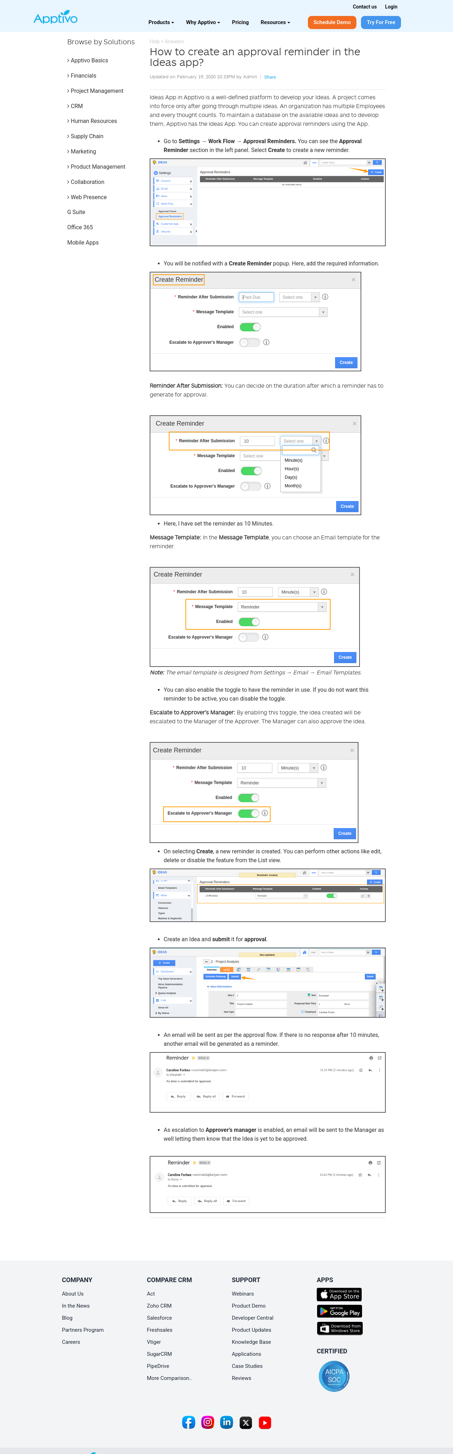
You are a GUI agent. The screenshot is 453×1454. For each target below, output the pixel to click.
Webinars (243, 1294)
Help (155, 41)
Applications (246, 1354)
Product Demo (249, 1306)
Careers (71, 1342)
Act (151, 1294)
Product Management (96, 166)
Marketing (81, 151)
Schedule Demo (332, 22)
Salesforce (159, 1318)
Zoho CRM (159, 1306)
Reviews (241, 1378)
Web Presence (87, 197)
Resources (275, 22)
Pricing (240, 22)
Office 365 (80, 227)
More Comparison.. (169, 1378)
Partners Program (83, 1330)
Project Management (95, 91)
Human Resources (92, 121)
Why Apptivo (203, 22)
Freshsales (159, 1330)
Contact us (365, 7)
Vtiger (154, 1342)
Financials (81, 75)
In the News (76, 1306)
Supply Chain (85, 136)
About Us (73, 1294)
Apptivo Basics (87, 60)
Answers (174, 41)
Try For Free (381, 22)
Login (391, 7)
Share (270, 77)
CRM (75, 106)
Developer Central (253, 1318)
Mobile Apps (83, 242)
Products (161, 22)
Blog (67, 1318)
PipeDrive (158, 1366)
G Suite (76, 212)
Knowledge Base (251, 1342)
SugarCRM (159, 1354)
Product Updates (251, 1330)
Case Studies (247, 1366)
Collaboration (85, 182)
